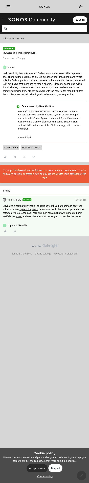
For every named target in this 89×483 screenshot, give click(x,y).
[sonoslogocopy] (44, 6)
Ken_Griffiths (14, 199)
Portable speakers (14, 38)
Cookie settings (43, 253)
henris (11, 67)
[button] (4, 20)
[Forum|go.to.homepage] (31, 19)
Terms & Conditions (22, 253)
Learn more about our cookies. (60, 461)
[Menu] (7, 6)
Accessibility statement (65, 253)
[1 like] (15, 225)
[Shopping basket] (80, 6)
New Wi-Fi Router (31, 147)
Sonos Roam (11, 147)
